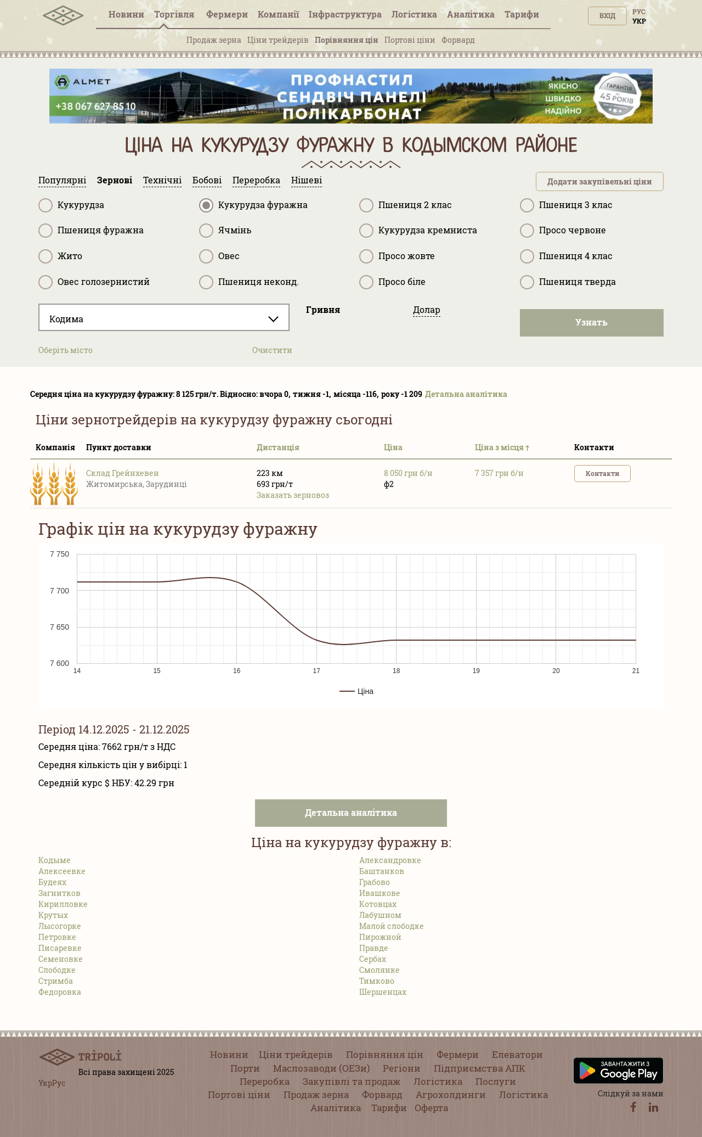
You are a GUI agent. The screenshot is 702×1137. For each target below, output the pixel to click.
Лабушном (380, 915)
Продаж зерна (213, 40)
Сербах (372, 959)
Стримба (55, 981)
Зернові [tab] (114, 180)
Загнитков (59, 893)
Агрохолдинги (451, 1094)
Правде (373, 948)
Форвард (458, 40)
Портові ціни (409, 40)
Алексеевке (62, 871)
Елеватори (517, 1054)
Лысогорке (59, 926)
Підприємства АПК (479, 1068)
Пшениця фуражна (91, 230)
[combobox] (164, 317)
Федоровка (59, 992)
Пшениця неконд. (249, 282)
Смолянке (379, 970)
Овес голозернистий (94, 282)
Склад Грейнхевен (122, 473)
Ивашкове (379, 893)
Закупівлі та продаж (351, 1081)
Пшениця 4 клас (566, 256)
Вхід (607, 15)
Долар (426, 309)
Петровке (57, 937)
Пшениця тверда (568, 282)
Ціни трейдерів (278, 40)
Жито (60, 256)
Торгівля (175, 14)
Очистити (272, 350)
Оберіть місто (65, 350)
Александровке (390, 860)
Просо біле (392, 282)
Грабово (374, 882)
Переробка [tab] (256, 180)
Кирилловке (63, 904)
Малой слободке (391, 926)
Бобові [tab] (207, 180)
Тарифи (522, 14)
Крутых (53, 915)
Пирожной (380, 937)
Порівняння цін (346, 40)
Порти (245, 1068)
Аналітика (471, 14)
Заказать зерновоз (293, 495)
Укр (639, 20)
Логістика (414, 14)
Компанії (278, 14)
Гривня (323, 309)
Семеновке (60, 959)
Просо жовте (397, 256)
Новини (126, 14)
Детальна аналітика (466, 394)
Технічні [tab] (162, 180)
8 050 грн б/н (408, 473)
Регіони (402, 1068)
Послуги (495, 1081)
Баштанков (381, 871)
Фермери (227, 14)
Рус (639, 11)
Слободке (57, 970)
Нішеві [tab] (306, 180)
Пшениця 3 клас (566, 205)
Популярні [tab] (62, 180)
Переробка (265, 1081)
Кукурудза (71, 205)
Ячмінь (225, 230)
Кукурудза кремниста (418, 230)
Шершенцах (382, 992)
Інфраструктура (345, 14)
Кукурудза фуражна (253, 205)
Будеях (52, 882)
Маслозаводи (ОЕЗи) (321, 1068)
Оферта (431, 1107)
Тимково (376, 981)
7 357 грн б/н (499, 473)
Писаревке (60, 948)
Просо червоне (563, 230)
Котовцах (378, 904)
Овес (219, 256)
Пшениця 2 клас (405, 205)
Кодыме (54, 860)
